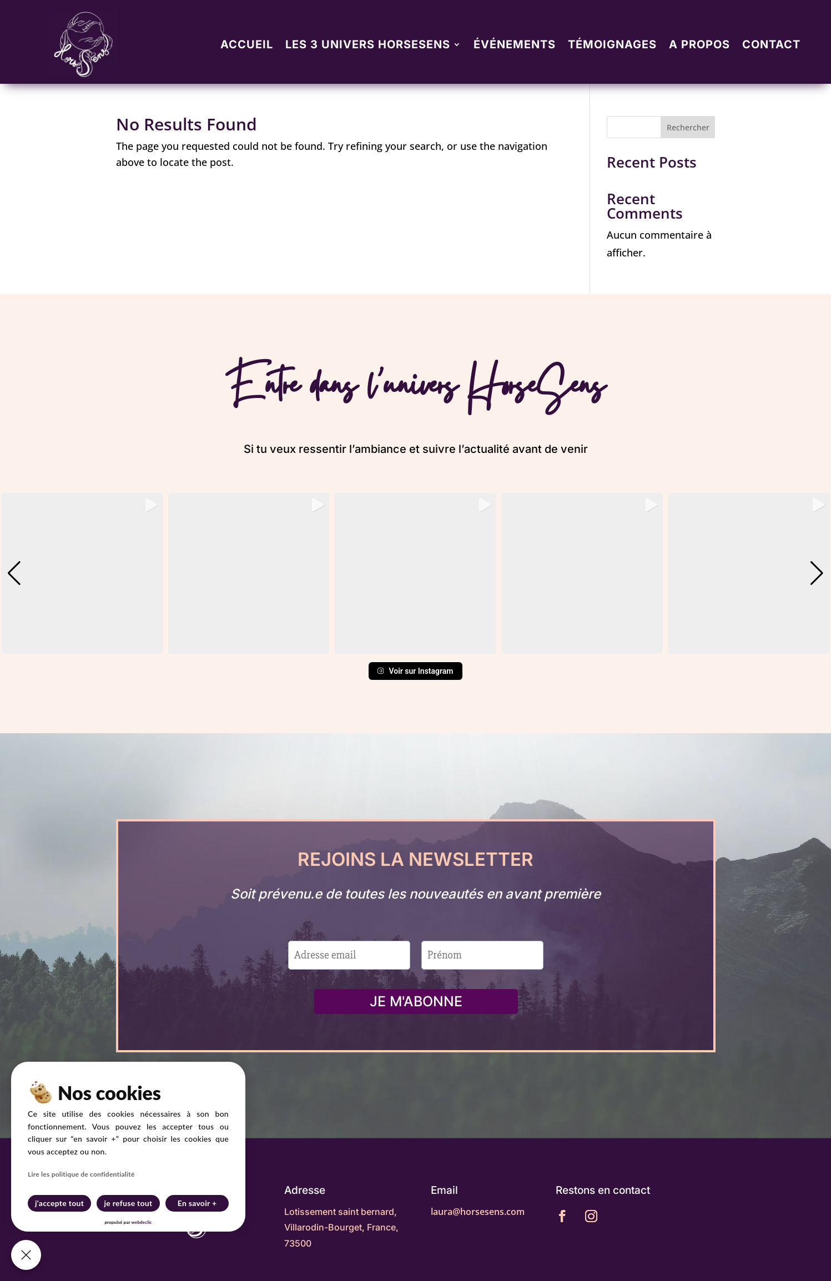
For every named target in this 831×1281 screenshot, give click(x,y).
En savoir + (197, 1203)
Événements (515, 44)
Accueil (246, 44)
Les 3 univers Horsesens (367, 44)
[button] (416, 646)
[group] (82, 573)
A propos (699, 44)
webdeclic (141, 1222)
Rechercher (688, 127)
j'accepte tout (59, 1203)
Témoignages (612, 44)
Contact (771, 44)
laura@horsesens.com (478, 1212)
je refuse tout (128, 1203)
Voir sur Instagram (415, 671)
